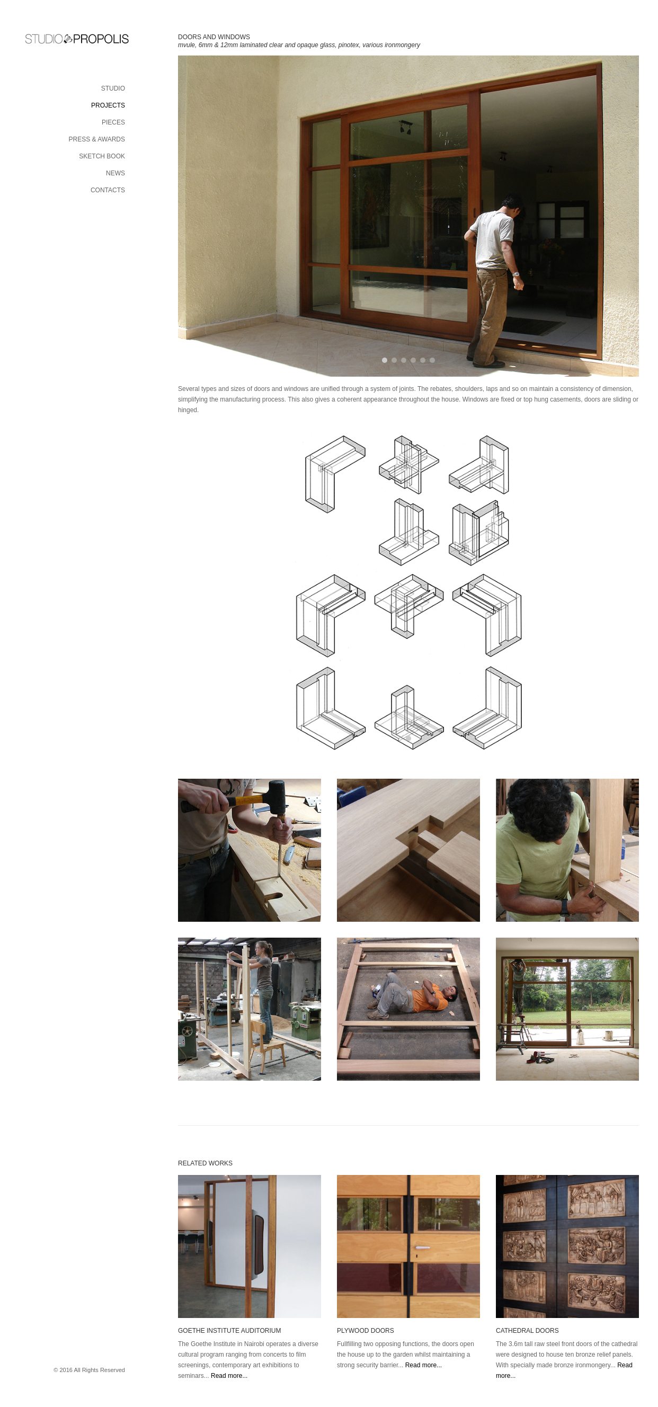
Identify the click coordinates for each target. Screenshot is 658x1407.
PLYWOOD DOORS (365, 1330)
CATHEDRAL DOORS (527, 1330)
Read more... (229, 1375)
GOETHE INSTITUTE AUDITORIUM (229, 1330)
